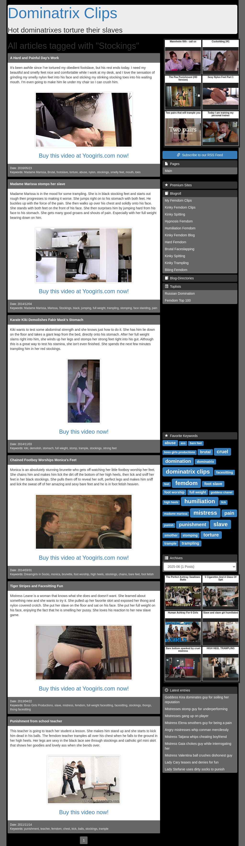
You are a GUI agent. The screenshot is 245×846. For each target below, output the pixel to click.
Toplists (173, 286)
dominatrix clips (188, 471)
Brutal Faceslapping (180, 249)
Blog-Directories (179, 278)
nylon (92, 172)
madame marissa (175, 513)
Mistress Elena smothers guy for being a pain (198, 723)
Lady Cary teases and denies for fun (192, 762)
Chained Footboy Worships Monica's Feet (43, 460)
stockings (103, 172)
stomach (48, 448)
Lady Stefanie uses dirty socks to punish (195, 769)
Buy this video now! (84, 431)
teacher (45, 828)
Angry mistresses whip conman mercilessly (197, 730)
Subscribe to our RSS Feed (200, 155)
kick (74, 828)
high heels (97, 574)
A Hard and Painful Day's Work (34, 58)
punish (168, 525)
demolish (35, 448)
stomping (126, 308)
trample (83, 448)
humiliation (199, 501)
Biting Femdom (176, 270)
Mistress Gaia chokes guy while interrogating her (198, 746)
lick (223, 502)
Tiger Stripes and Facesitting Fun (36, 586)
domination (178, 461)
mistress (68, 705)
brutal (205, 452)
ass (183, 443)
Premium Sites (178, 185)
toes (137, 172)
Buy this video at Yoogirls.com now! (84, 155)
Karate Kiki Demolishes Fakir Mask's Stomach (46, 320)
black (76, 308)
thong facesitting (20, 709)
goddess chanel (221, 492)
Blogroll (173, 193)
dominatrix (205, 462)
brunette (67, 574)
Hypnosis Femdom (179, 221)
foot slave (213, 484)
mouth (130, 172)
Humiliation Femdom (180, 228)
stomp (73, 448)
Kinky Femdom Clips (180, 207)
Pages (172, 164)
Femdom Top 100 (178, 300)
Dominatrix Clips (62, 13)
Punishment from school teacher (36, 721)
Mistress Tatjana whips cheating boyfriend (196, 737)
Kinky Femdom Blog (180, 235)
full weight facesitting (100, 705)
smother (171, 535)
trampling (113, 308)
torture (74, 172)
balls (81, 828)
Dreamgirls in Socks (37, 574)
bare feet (134, 574)
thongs (146, 705)
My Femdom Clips (178, 200)
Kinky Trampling (177, 263)
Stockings (65, 308)
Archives (174, 558)
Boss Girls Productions (38, 705)
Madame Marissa (35, 172)
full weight (99, 308)
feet (166, 484)
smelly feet (117, 172)
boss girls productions (179, 452)
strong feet (110, 448)
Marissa (53, 308)
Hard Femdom (175, 242)
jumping (86, 308)
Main (168, 171)
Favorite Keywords (181, 436)
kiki (26, 448)
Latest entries (177, 690)
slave (58, 705)
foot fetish (147, 574)
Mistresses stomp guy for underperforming (196, 709)
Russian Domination (180, 293)
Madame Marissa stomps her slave (37, 184)
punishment (31, 828)
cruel (222, 451)
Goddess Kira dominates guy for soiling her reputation (197, 699)
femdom (80, 705)
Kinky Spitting (175, 214)
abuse (83, 172)
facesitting (121, 705)
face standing (142, 308)
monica (55, 574)
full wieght (61, 448)
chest (66, 828)
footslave (62, 172)
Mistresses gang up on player (187, 716)
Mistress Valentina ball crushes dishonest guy (198, 755)
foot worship (81, 574)
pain (154, 308)
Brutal (51, 172)
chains (123, 574)
